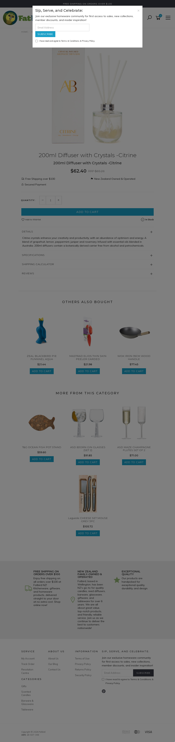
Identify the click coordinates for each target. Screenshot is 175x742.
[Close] (138, 10)
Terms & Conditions (70, 41)
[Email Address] (62, 27)
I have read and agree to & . (65, 41)
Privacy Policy (88, 41)
